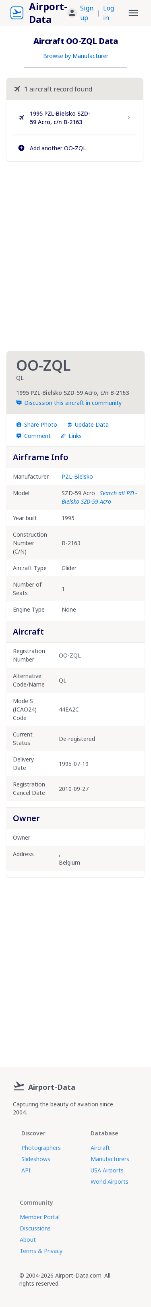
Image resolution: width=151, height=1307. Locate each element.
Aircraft (100, 1147)
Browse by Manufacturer (75, 56)
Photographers (41, 1147)
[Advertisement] (75, 256)
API (26, 1170)
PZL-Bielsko (77, 476)
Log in (108, 13)
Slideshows (35, 1159)
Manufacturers (110, 1159)
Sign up (86, 13)
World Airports (109, 1181)
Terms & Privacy (41, 1251)
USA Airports (107, 1170)
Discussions (35, 1228)
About (28, 1239)
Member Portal (40, 1217)
